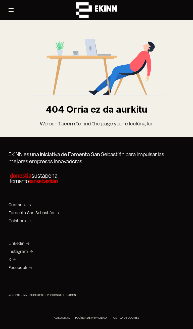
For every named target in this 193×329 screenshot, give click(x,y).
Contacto (17, 204)
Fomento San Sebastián (31, 212)
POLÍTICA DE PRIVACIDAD (91, 317)
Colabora (17, 220)
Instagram (18, 251)
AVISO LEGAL (62, 317)
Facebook (18, 267)
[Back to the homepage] (96, 10)
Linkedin (17, 243)
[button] (11, 10)
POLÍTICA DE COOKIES (125, 317)
